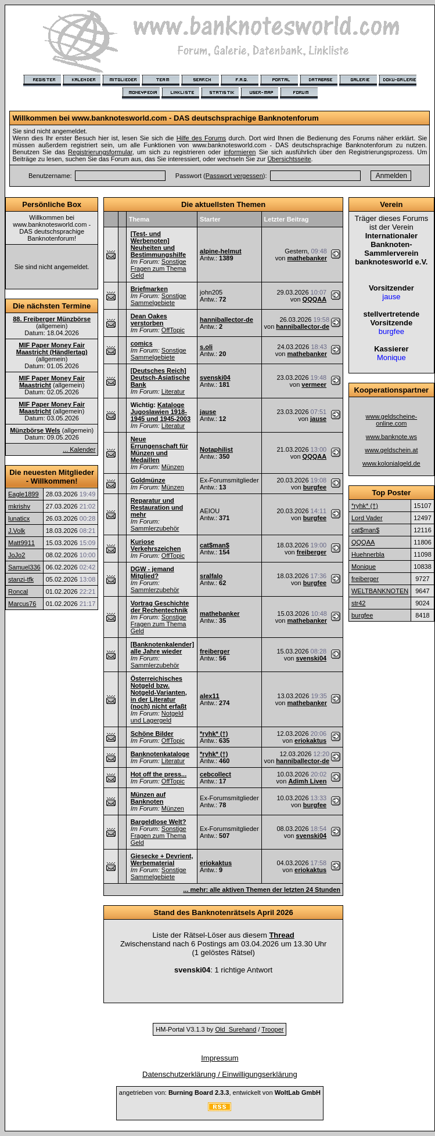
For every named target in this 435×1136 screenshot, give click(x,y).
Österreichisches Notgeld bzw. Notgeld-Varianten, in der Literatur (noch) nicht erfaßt (159, 692)
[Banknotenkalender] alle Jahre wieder (162, 648)
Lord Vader (367, 517)
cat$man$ (214, 545)
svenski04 (215, 377)
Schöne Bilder (152, 733)
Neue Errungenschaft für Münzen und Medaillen (159, 449)
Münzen (172, 466)
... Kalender (79, 449)
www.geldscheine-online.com (392, 420)
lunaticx (19, 518)
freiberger (311, 552)
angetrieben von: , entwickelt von (220, 1092)
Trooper (272, 1029)
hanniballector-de (226, 319)
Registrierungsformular (100, 151)
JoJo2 (16, 554)
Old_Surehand (235, 1029)
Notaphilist (216, 449)
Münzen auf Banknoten (148, 798)
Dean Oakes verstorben (149, 319)
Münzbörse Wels (35, 430)
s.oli (206, 346)
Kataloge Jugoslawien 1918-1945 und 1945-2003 (160, 411)
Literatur (173, 391)
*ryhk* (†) (214, 733)
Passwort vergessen (234, 175)
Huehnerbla (367, 554)
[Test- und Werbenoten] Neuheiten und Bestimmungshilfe (158, 244)
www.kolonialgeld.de (391, 463)
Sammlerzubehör (155, 528)
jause (208, 411)
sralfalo (211, 575)
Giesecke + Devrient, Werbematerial (162, 859)
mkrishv (19, 506)
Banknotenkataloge (160, 753)
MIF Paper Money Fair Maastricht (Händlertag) (52, 348)
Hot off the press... (159, 774)
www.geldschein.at (391, 450)
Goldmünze (148, 480)
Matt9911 (21, 542)
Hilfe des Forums (202, 138)
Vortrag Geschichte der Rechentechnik (160, 607)
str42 (358, 603)
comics (142, 343)
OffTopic (173, 329)
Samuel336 (24, 567)
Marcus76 (22, 603)
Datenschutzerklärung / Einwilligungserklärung (219, 1074)
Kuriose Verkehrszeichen (156, 545)
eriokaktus (310, 740)
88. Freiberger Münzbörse (52, 318)
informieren (240, 151)
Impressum (219, 1058)
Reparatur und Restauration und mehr (157, 507)
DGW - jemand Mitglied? (152, 572)
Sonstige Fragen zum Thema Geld (158, 268)
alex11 (210, 695)
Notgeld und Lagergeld (157, 717)
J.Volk (16, 530)
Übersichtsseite (289, 158)
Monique (363, 566)
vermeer (313, 384)
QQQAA (315, 299)
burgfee (314, 487)
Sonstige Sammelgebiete (158, 299)
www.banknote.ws (391, 436)
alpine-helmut (221, 251)
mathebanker (306, 258)
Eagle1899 (23, 494)
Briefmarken (149, 288)
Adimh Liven (307, 781)
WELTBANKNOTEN (379, 590)
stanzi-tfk (21, 579)
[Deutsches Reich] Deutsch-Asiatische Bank (160, 377)
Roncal (18, 591)
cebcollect (215, 774)
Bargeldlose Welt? (158, 821)
